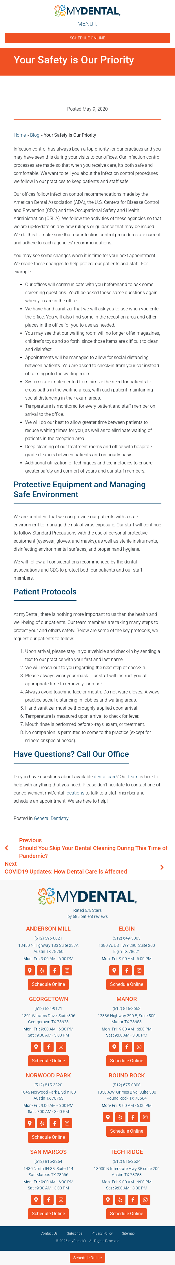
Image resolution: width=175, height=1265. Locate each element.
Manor (126, 998)
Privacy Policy (102, 1233)
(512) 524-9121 (48, 1008)
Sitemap (128, 1233)
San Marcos (48, 1151)
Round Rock (127, 1075)
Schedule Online (87, 38)
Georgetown (48, 998)
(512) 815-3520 (48, 1085)
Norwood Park (48, 1075)
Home (20, 135)
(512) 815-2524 (127, 1161)
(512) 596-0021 (48, 938)
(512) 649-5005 (127, 938)
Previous (30, 840)
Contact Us (49, 1233)
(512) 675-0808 (127, 1085)
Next (11, 863)
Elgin (127, 928)
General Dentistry (51, 818)
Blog (34, 135)
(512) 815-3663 (127, 1008)
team (133, 776)
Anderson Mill (48, 928)
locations (74, 793)
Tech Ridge (126, 1151)
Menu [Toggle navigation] (87, 23)
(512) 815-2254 (48, 1161)
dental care (105, 776)
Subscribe (74, 1233)
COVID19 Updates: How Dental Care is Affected (66, 871)
